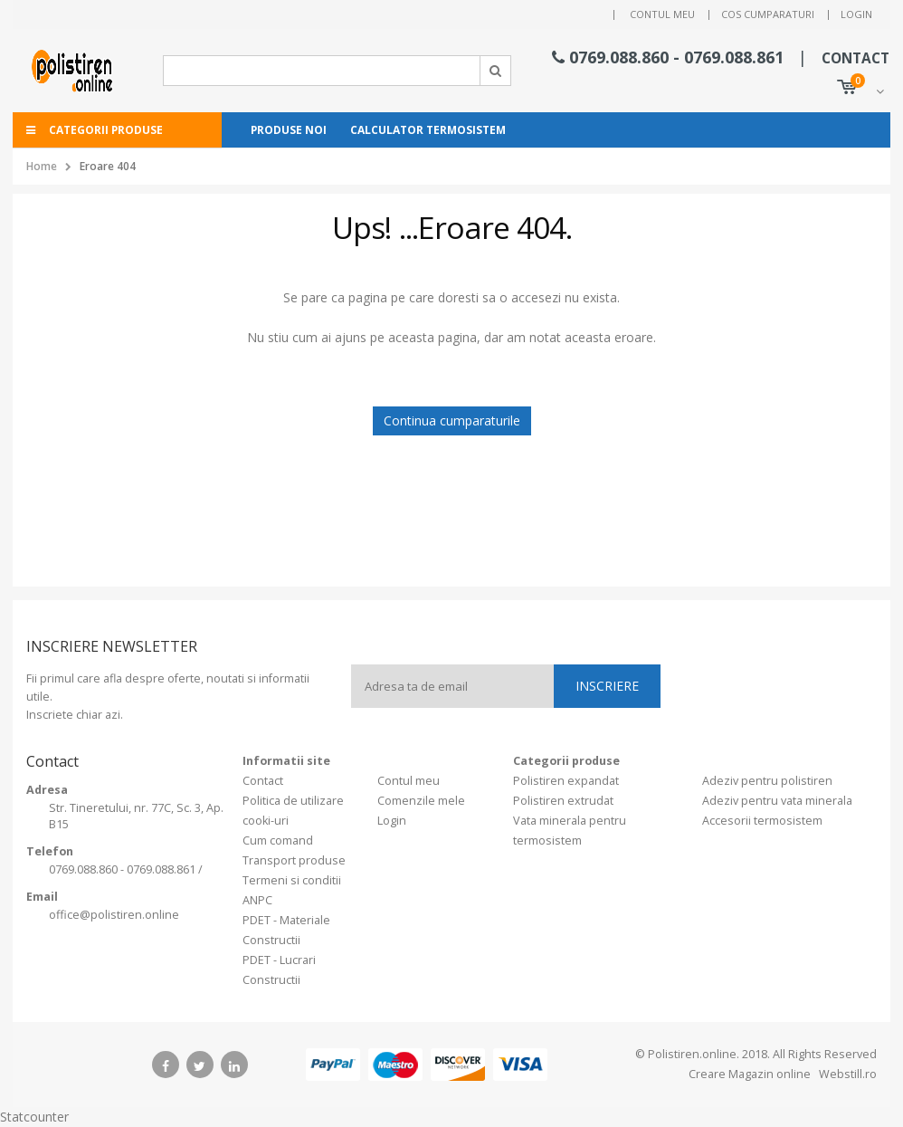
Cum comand (277, 840)
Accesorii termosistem (762, 820)
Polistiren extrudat (563, 800)
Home (41, 166)
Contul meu (662, 14)
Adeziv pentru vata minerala (777, 800)
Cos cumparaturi (767, 14)
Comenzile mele (421, 800)
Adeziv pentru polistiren (767, 780)
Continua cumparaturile (452, 420)
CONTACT (855, 58)
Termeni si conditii (291, 880)
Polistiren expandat (566, 780)
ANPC (257, 900)
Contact (262, 780)
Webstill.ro (846, 1074)
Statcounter (34, 1116)
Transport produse (294, 860)
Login (856, 14)
